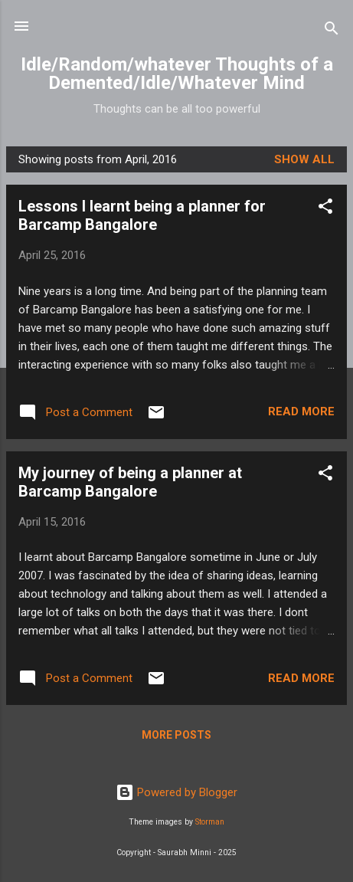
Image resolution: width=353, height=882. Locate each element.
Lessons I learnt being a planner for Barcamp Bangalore (142, 215)
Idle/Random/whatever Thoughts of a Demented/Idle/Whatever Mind (177, 73)
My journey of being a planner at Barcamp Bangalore (130, 482)
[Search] (331, 31)
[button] (325, 209)
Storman (209, 822)
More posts (176, 735)
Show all (304, 159)
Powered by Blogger (176, 792)
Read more (301, 411)
